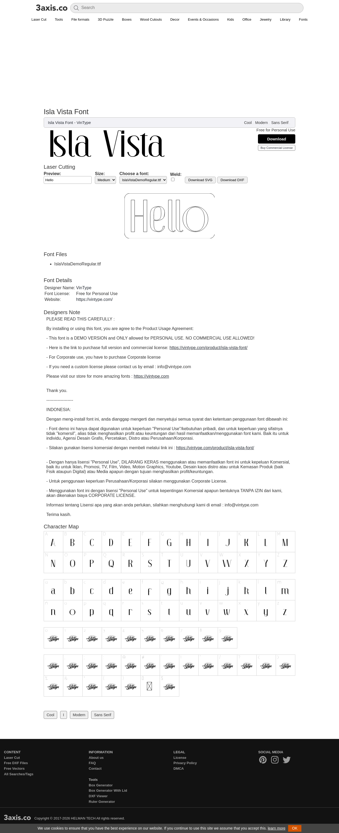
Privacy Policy (185, 763)
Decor (175, 19)
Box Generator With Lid (108, 790)
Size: (100, 173)
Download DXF (232, 180)
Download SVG (200, 180)
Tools (59, 19)
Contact (95, 768)
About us (96, 758)
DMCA (178, 768)
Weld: (175, 174)
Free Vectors (14, 768)
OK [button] (294, 828)
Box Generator (101, 785)
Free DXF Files (16, 763)
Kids (230, 19)
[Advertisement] (169, 68)
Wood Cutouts (151, 19)
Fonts (303, 19)
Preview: (52, 173)
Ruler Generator (102, 802)
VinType (84, 122)
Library (285, 19)
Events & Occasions (203, 19)
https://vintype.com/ (94, 299)
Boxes (127, 19)
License (179, 758)
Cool (248, 123)
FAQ (92, 763)
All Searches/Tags (18, 774)
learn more (277, 828)
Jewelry (265, 19)
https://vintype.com (151, 376)
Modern (261, 123)
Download (276, 139)
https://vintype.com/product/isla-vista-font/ (208, 347)
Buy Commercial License (277, 147)
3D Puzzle (105, 19)
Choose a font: (134, 173)
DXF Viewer (98, 796)
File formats (80, 19)
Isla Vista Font (60, 122)
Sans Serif (279, 123)
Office (246, 19)
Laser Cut (39, 19)
